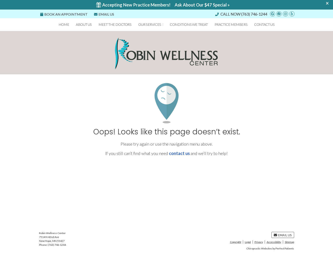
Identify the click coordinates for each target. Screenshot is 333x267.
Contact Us (264, 24)
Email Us (104, 14)
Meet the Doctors (115, 24)
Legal (248, 242)
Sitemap (289, 242)
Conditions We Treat (189, 24)
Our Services (149, 24)
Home (64, 24)
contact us (179, 153)
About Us (84, 24)
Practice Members (231, 24)
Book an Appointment (64, 14)
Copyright (235, 242)
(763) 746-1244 (254, 14)
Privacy (259, 242)
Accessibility (274, 242)
